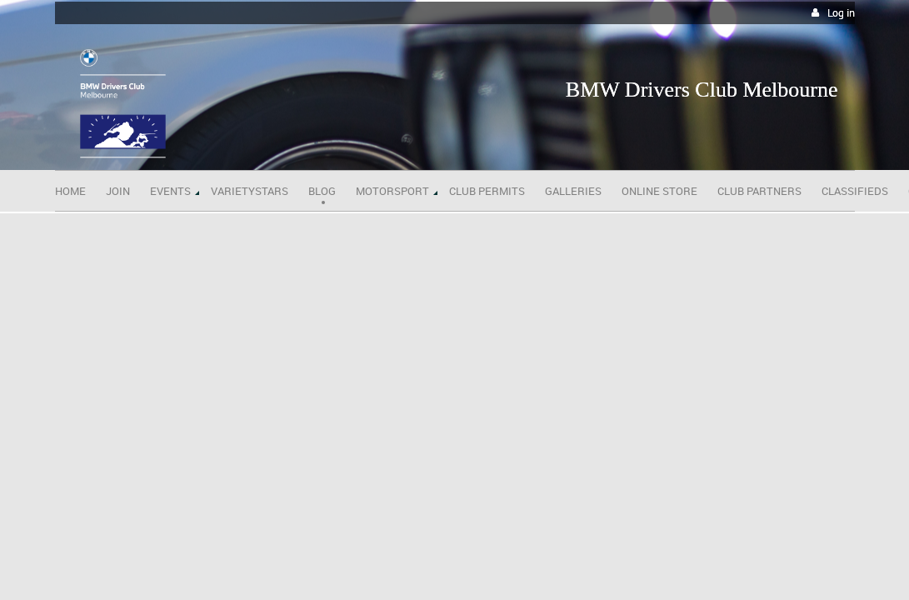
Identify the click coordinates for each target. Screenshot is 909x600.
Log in (841, 13)
